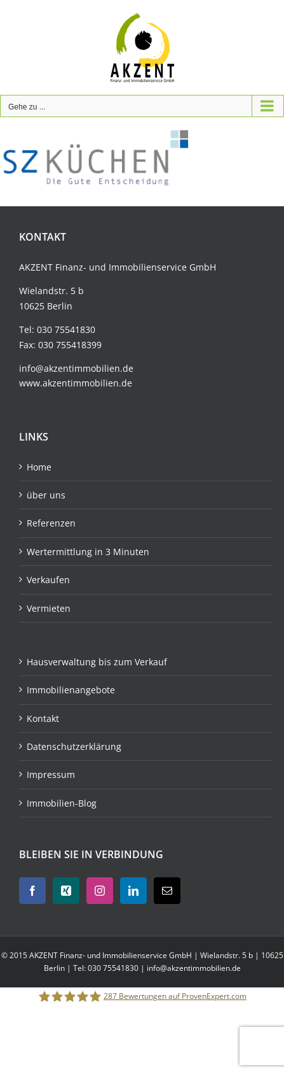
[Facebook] (32, 890)
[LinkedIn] (133, 890)
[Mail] (167, 890)
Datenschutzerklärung (74, 746)
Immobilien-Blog (62, 803)
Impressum (51, 774)
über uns (46, 495)
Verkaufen (48, 580)
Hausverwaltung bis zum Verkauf (97, 662)
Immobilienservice (148, 267)
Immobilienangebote (71, 690)
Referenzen (51, 523)
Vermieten (49, 608)
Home (39, 467)
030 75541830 (66, 329)
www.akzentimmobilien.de (75, 383)
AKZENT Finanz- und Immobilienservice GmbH (111, 955)
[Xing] (66, 890)
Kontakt (43, 718)
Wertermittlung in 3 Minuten (88, 552)
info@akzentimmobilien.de (76, 368)
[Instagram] (99, 890)
